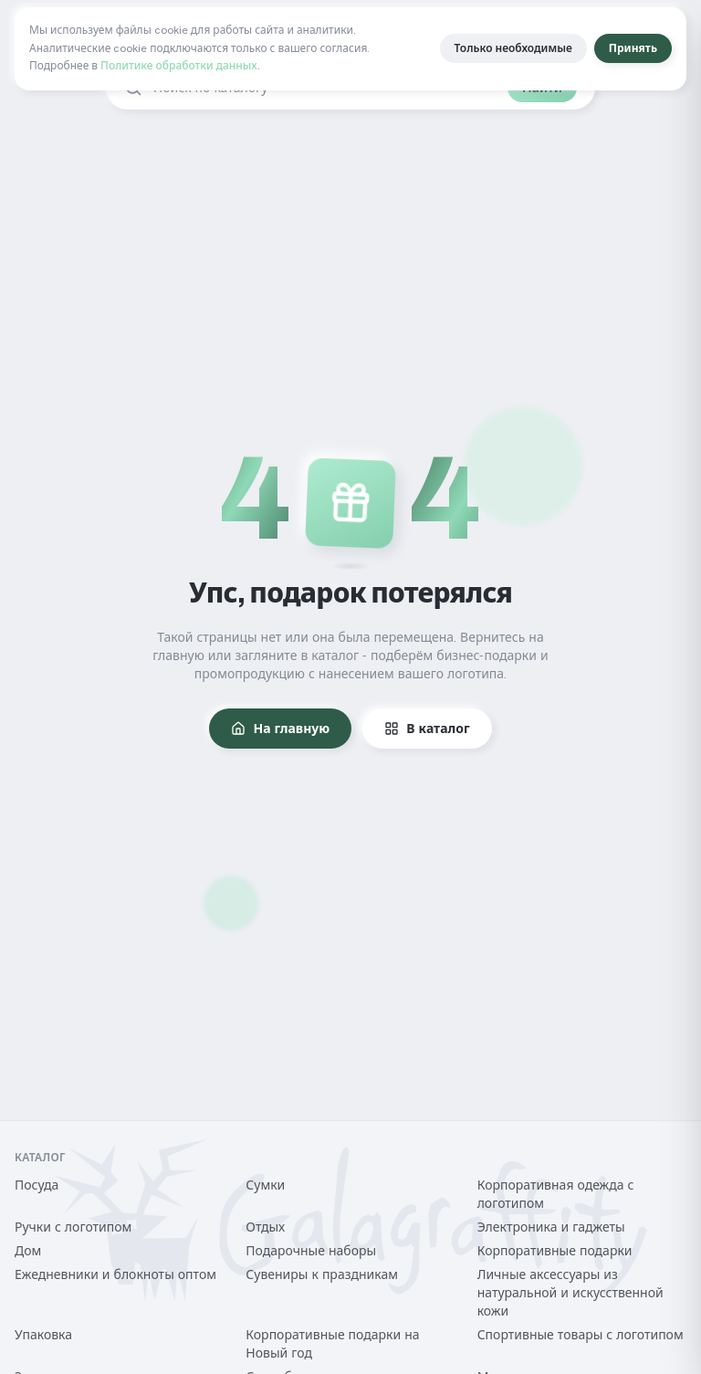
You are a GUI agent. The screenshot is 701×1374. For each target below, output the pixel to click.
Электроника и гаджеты (551, 1227)
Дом (28, 1251)
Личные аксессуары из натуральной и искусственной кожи (570, 1292)
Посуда (36, 1185)
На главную (280, 728)
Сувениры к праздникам (322, 1274)
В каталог (426, 728)
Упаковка (43, 1335)
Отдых (265, 1227)
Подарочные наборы (311, 1251)
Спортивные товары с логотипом (580, 1335)
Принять (633, 48)
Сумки (265, 1185)
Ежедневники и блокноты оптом (115, 1274)
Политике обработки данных (178, 65)
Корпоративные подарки (555, 1251)
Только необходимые (513, 48)
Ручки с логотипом (73, 1227)
